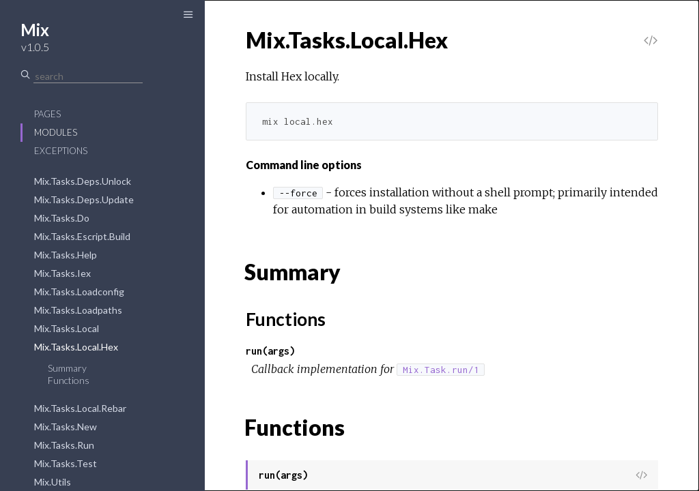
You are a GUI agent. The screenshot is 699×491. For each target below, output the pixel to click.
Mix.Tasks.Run (64, 445)
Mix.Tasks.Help (65, 255)
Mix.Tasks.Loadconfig (79, 291)
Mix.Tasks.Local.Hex (76, 347)
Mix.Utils (52, 482)
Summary (67, 368)
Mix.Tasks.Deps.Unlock (82, 181)
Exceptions (60, 150)
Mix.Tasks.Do (61, 218)
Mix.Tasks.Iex (62, 273)
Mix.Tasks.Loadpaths (78, 310)
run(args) (270, 351)
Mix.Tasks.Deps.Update (84, 199)
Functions (68, 380)
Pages (47, 113)
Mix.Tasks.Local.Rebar (80, 408)
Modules (55, 132)
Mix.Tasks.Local (66, 328)
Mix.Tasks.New (65, 426)
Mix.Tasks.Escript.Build (82, 236)
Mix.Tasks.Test (65, 463)
